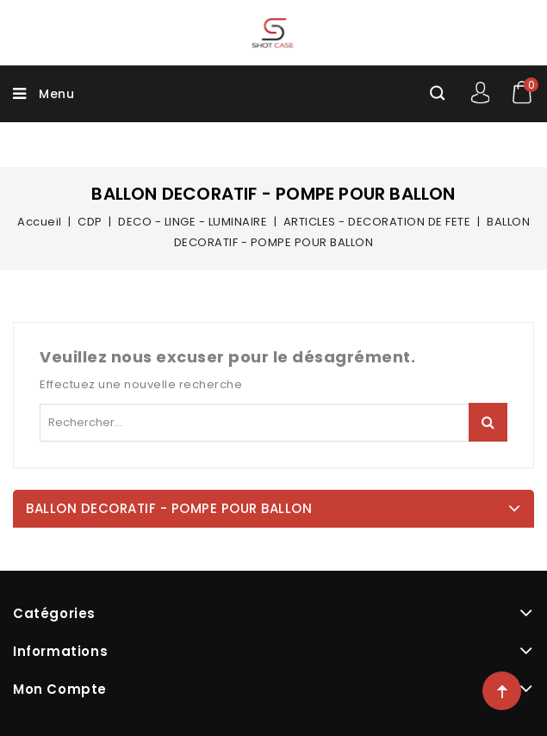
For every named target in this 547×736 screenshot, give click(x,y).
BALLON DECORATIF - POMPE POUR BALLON (169, 508)
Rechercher (488, 422)
